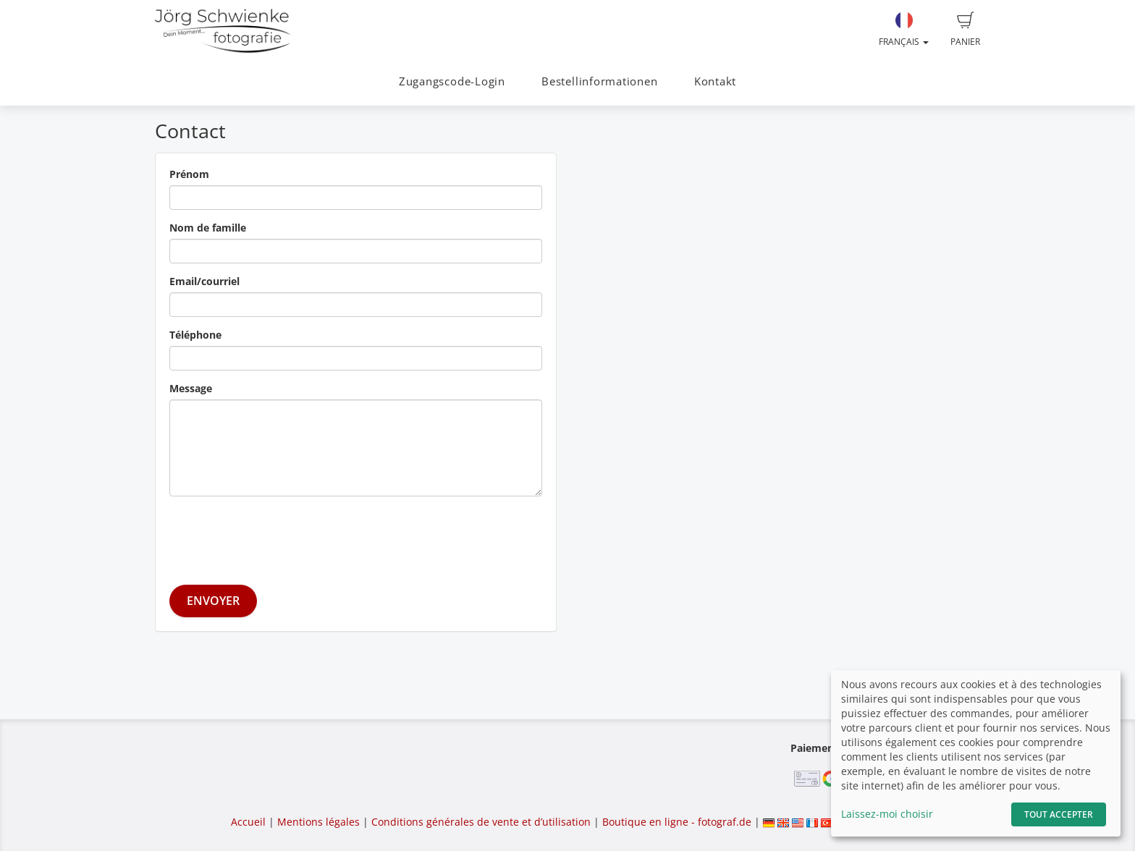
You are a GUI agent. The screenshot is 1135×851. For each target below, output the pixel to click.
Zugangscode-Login (452, 81)
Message (190, 388)
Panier (965, 30)
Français (904, 30)
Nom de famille (207, 227)
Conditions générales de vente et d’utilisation (481, 822)
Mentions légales (318, 822)
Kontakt (715, 81)
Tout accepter (1058, 814)
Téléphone (195, 335)
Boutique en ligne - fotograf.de (676, 822)
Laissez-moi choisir (887, 814)
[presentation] (279, 535)
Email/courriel (204, 281)
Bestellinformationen (599, 81)
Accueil (248, 822)
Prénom (189, 174)
